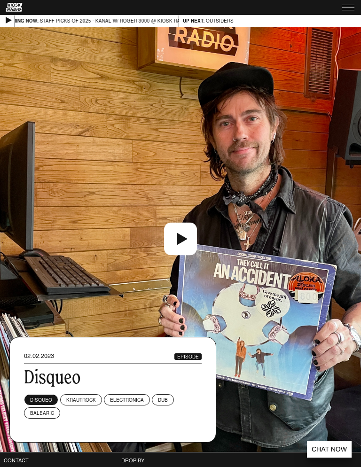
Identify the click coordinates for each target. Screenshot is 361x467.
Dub (163, 400)
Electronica (127, 400)
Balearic (42, 413)
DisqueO (41, 400)
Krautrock (81, 400)
